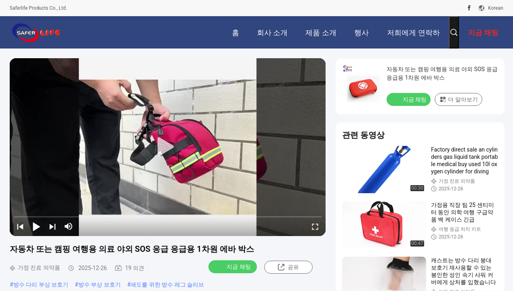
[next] (52, 226)
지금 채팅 (233, 266)
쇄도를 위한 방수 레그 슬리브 (167, 284)
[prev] (20, 226)
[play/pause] (36, 226)
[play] (168, 147)
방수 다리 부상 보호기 (40, 284)
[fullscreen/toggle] (315, 226)
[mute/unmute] (69, 226)
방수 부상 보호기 (99, 284)
